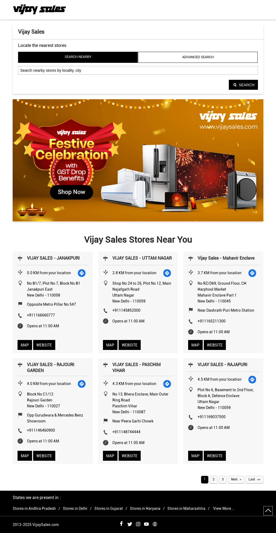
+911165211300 (212, 321)
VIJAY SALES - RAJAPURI (222, 364)
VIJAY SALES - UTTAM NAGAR (142, 258)
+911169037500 (212, 417)
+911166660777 (41, 315)
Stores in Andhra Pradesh (34, 508)
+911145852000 (126, 310)
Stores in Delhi (75, 508)
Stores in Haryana (145, 508)
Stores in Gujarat (108, 508)
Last (252, 479)
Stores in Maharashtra (186, 508)
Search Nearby (78, 57)
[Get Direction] (82, 273)
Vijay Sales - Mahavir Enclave (226, 258)
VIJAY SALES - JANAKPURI (53, 258)
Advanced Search (198, 57)
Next (234, 479)
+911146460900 (41, 430)
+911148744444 (126, 432)
